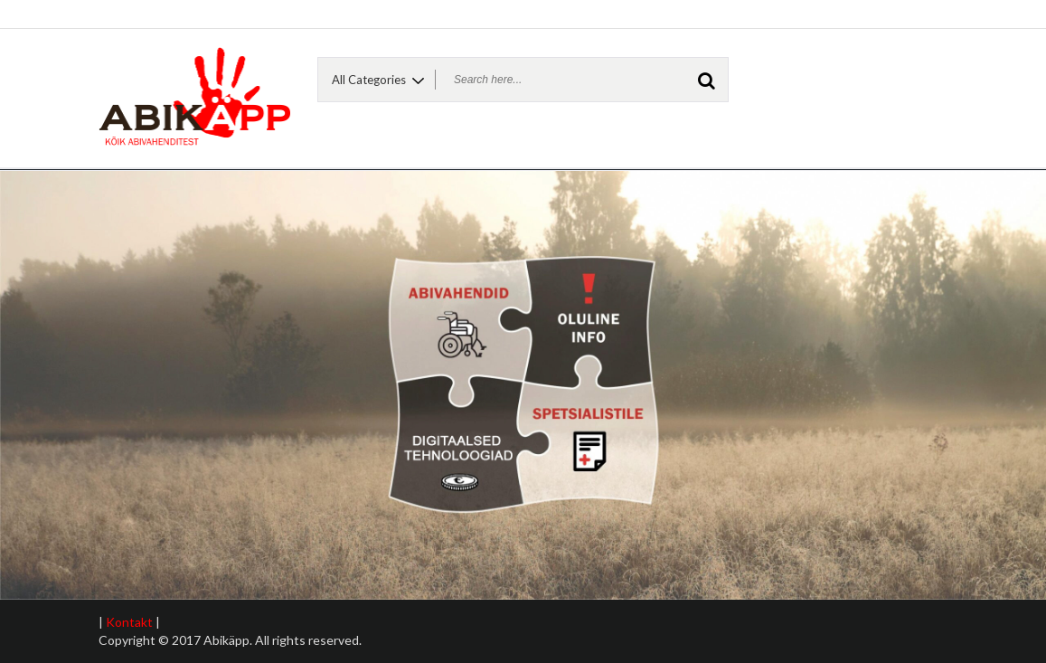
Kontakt (129, 622)
